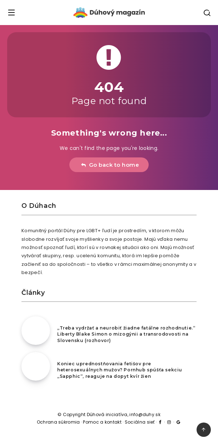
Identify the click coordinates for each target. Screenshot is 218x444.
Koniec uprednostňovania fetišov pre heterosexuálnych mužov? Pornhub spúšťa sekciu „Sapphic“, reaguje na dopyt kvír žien (119, 370)
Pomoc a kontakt (102, 422)
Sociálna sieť (140, 422)
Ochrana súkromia (58, 422)
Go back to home (110, 164)
